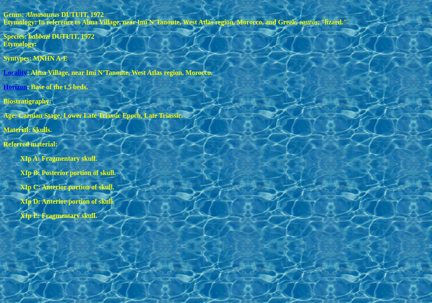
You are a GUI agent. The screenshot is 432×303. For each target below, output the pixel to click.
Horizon (15, 86)
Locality (15, 72)
